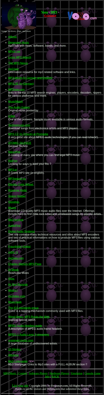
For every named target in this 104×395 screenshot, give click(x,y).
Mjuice (12, 207)
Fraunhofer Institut (19, 246)
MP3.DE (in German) (21, 83)
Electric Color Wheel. (21, 184)
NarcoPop (14, 151)
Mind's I (13, 290)
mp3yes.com (16, 258)
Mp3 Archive (15, 219)
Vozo (44, 12)
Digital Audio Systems (21, 231)
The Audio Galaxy (19, 107)
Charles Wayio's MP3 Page (24, 264)
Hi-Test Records (18, 284)
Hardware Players (59, 373)
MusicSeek (15, 302)
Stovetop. (14, 201)
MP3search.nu (17, 178)
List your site (20, 385)
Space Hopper (17, 196)
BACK (55, 376)
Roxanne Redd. (17, 190)
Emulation (77, 373)
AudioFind (14, 225)
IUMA (11, 116)
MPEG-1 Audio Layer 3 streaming (28, 334)
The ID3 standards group (23, 307)
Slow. (11, 278)
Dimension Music (18, 42)
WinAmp (13, 355)
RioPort (12, 160)
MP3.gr (12, 169)
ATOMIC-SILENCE (19, 143)
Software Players (38, 373)
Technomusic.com (19, 125)
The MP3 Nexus (18, 63)
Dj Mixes (13, 269)
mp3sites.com (16, 296)
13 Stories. (14, 349)
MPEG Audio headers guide (25, 325)
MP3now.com (16, 89)
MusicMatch (15, 101)
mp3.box (13, 69)
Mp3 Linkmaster (18, 361)
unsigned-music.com (20, 340)
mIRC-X (13, 252)
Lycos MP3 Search (19, 57)
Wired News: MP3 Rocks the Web (29, 316)
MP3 (54, 12)
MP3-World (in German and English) (30, 77)
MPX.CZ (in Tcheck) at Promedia (28, 134)
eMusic (12, 36)
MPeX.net (14, 51)
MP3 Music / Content (15, 373)
